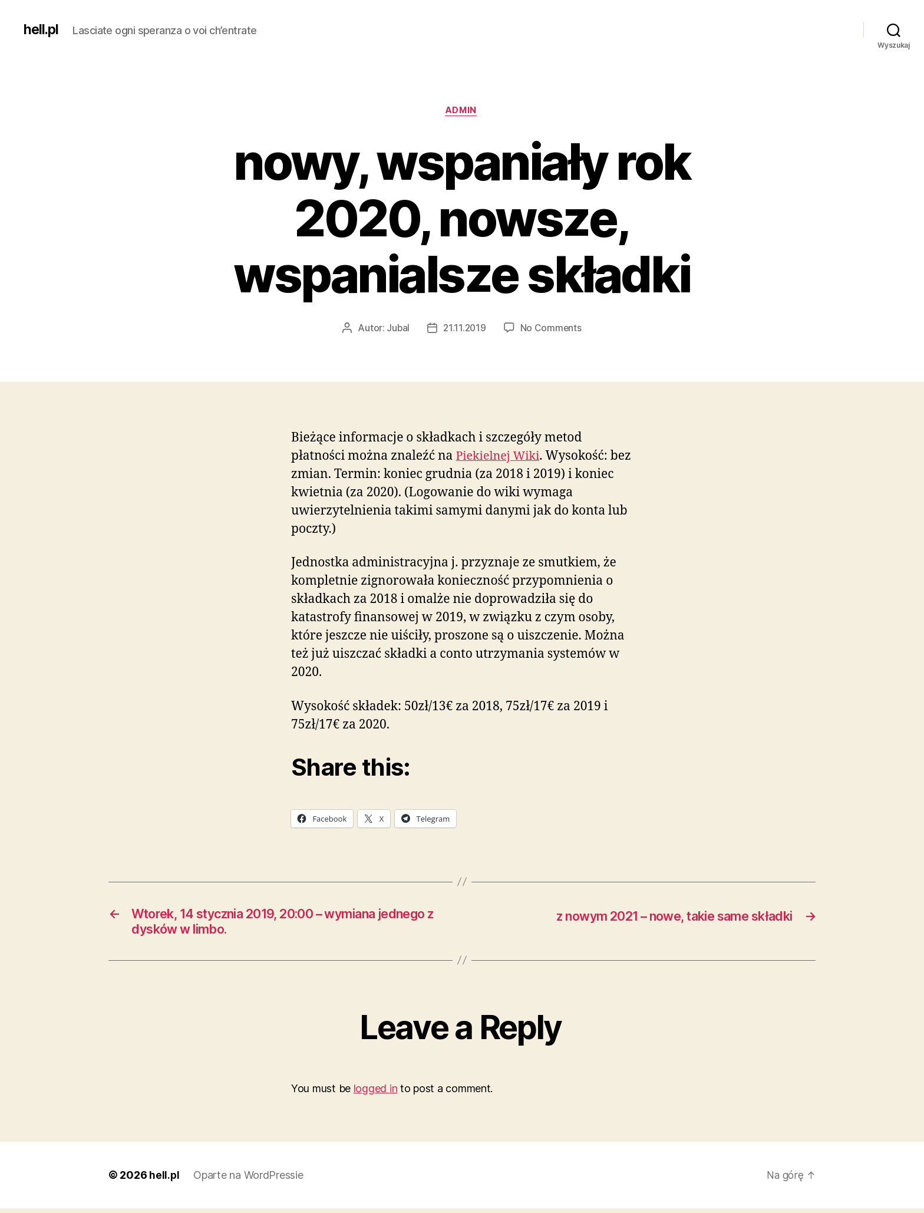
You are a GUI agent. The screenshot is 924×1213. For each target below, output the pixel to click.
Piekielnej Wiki (500, 458)
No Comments (552, 329)
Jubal (397, 329)
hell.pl (42, 29)
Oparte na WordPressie (248, 1180)
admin (462, 111)
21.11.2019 (465, 329)
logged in (376, 1093)
